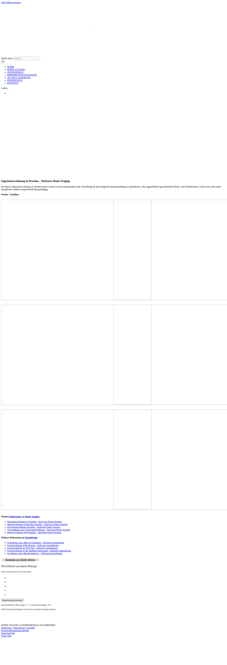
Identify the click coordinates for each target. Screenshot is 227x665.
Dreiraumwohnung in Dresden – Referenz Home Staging (34, 521)
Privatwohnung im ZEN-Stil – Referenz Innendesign (32, 548)
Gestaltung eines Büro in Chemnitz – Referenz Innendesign (35, 542)
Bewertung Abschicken (12, 600)
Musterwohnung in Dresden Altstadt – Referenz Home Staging (37, 524)
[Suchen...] (26, 58)
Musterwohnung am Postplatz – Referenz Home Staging (34, 532)
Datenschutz (19, 628)
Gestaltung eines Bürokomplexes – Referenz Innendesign (34, 553)
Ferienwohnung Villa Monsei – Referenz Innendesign (33, 545)
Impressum (6, 628)
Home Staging (32, 516)
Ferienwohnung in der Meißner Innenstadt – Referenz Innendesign (39, 550)
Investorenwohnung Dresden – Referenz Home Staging (33, 527)
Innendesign (31, 537)
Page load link (8, 633)
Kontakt (31, 628)
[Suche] (3, 61)
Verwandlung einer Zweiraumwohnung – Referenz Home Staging (38, 530)
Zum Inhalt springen (11, 2)
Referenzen (15, 516)
